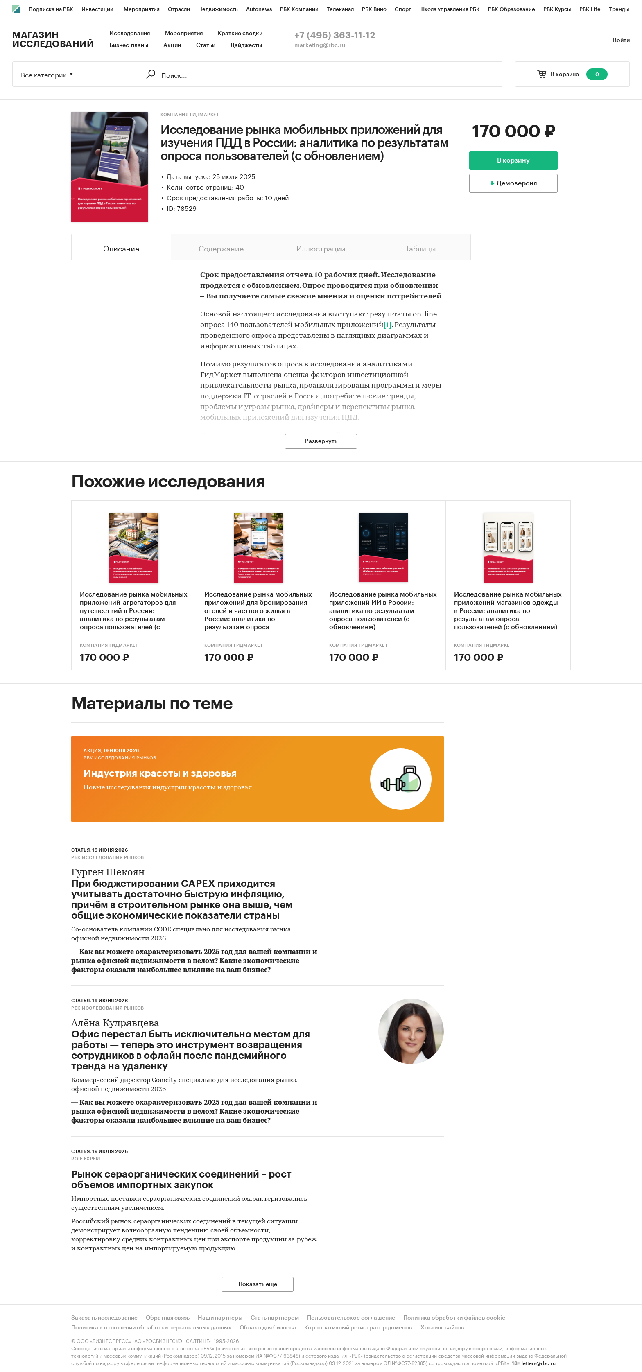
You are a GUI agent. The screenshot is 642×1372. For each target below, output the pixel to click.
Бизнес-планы (128, 45)
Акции (172, 45)
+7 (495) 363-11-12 (334, 35)
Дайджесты (246, 45)
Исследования (129, 33)
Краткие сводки (240, 33)
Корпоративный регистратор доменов (358, 1328)
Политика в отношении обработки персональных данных (151, 1328)
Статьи (205, 45)
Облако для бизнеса (268, 1328)
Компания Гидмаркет (189, 115)
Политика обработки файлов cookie (454, 1318)
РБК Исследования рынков (120, 758)
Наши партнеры (220, 1318)
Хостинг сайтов (442, 1328)
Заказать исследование (104, 1318)
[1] (387, 325)
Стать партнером (275, 1318)
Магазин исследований (53, 40)
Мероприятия (184, 33)
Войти (621, 40)
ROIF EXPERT (86, 1159)
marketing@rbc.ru (320, 45)
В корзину (513, 160)
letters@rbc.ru (539, 1362)
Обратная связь (168, 1318)
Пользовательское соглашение (351, 1318)
